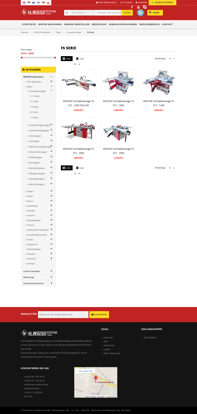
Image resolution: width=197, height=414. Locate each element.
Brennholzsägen (36, 184)
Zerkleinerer (32, 244)
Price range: (26, 50)
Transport (31, 254)
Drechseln (31, 259)
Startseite (25, 32)
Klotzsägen (34, 141)
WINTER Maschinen (42, 32)
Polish (48, 2)
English (38, 2)
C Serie (34, 101)
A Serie (34, 117)
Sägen (59, 32)
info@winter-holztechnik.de (36, 384)
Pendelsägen (35, 136)
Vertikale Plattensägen (39, 125)
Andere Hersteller (31, 271)
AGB (106, 341)
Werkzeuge (28, 277)
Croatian (24, 2)
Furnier (30, 240)
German (43, 2)
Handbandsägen (37, 179)
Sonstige (31, 263)
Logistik (107, 349)
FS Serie (35, 96)
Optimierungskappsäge (40, 146)
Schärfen (31, 215)
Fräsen (30, 196)
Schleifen (31, 211)
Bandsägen (34, 162)
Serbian (28, 2)
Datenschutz (109, 345)
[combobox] (113, 13)
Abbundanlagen (34, 249)
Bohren (30, 201)
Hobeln (30, 191)
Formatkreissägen (74, 32)
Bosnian (33, 2)
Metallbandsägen (37, 173)
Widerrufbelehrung (112, 353)
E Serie (34, 112)
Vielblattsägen (35, 157)
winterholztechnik (31, 388)
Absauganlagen (34, 220)
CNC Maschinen (34, 82)
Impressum (108, 337)
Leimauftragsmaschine (37, 235)
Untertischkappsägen (39, 130)
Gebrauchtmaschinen (33, 283)
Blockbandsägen (37, 168)
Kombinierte (32, 206)
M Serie (35, 107)
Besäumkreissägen (38, 152)
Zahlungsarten (150, 337)
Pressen (30, 225)
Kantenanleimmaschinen (38, 230)
